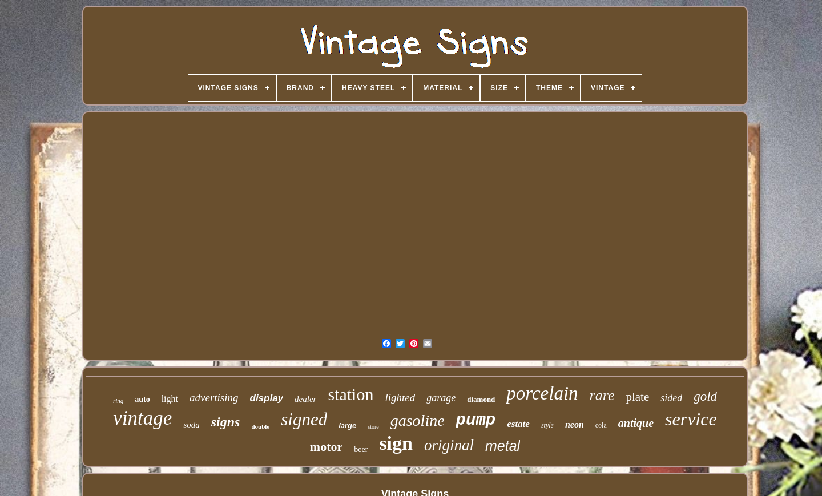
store (373, 427)
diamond (481, 399)
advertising (214, 398)
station (350, 394)
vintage (142, 418)
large (347, 425)
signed (304, 419)
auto (142, 399)
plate (637, 397)
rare (602, 395)
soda (191, 424)
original (449, 445)
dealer (305, 399)
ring (118, 400)
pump (476, 420)
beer (361, 449)
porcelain (542, 393)
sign (396, 443)
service (691, 419)
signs (225, 421)
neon (574, 424)
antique (636, 423)
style (547, 425)
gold (705, 396)
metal (502, 446)
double (260, 426)
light (170, 399)
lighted (400, 398)
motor (326, 446)
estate (518, 423)
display (267, 398)
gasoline (417, 420)
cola (601, 425)
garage (441, 398)
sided (671, 398)
